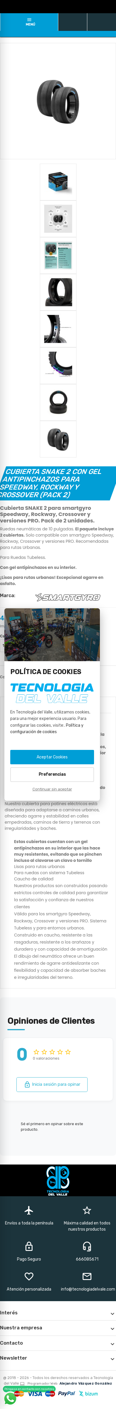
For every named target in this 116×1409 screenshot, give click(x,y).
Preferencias (52, 774)
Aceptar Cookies (52, 757)
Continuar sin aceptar (52, 789)
